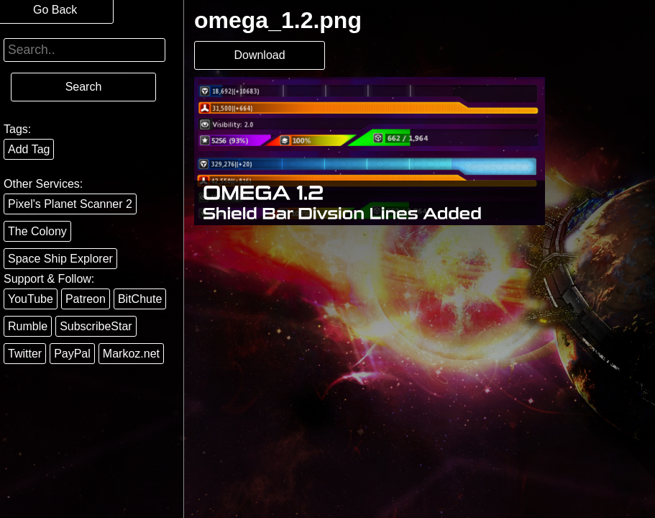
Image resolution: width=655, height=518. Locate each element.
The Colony (37, 231)
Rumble (27, 326)
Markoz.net (131, 353)
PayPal (72, 353)
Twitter (25, 353)
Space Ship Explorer (60, 259)
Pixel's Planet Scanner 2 (70, 204)
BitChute (140, 299)
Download (259, 55)
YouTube (30, 299)
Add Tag (29, 149)
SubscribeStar (96, 326)
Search (83, 87)
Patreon (85, 299)
